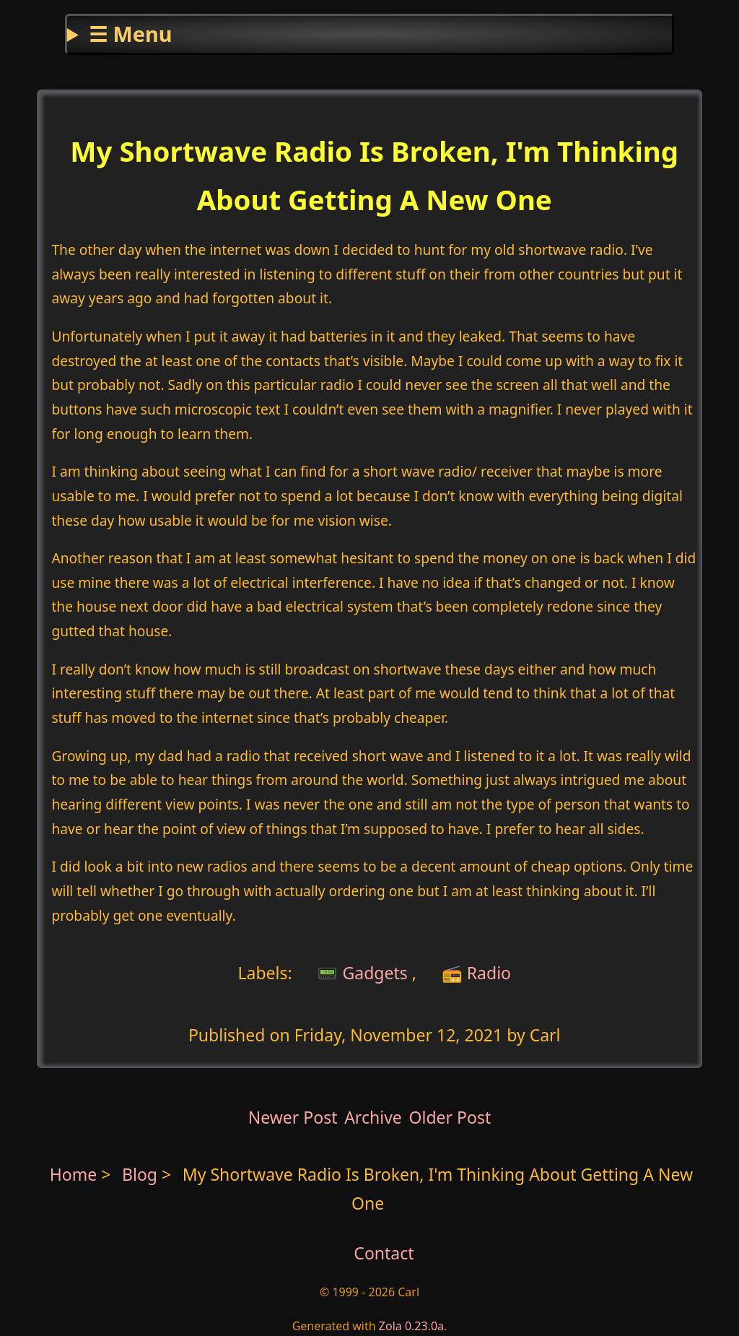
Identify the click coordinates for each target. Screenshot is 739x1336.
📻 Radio (476, 972)
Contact (384, 1253)
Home (73, 1174)
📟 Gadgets (359, 972)
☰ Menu (130, 33)
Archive (373, 1117)
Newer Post (293, 1117)
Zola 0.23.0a (411, 1326)
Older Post (449, 1117)
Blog (142, 1174)
